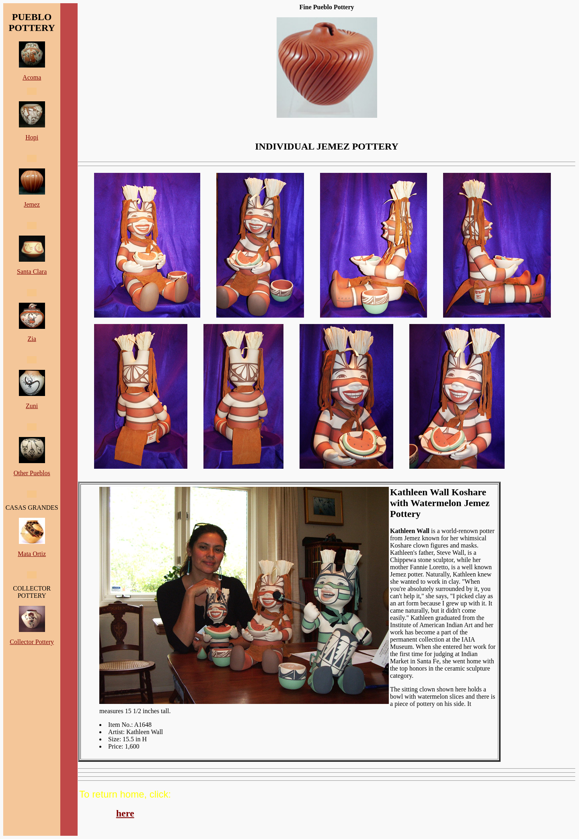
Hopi (31, 137)
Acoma (32, 77)
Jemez (32, 204)
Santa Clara (32, 271)
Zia (32, 338)
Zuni (32, 405)
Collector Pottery (32, 641)
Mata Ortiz (32, 553)
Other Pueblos (32, 473)
